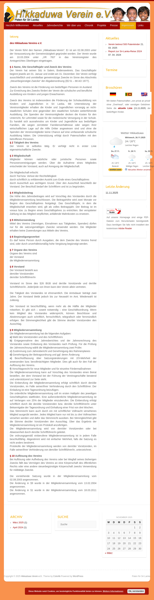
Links (141, 25)
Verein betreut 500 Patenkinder (124, 44)
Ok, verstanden (136, 591)
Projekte (101, 25)
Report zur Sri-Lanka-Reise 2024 (125, 51)
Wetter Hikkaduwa (132, 133)
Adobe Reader (125, 228)
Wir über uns (74, 25)
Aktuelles (38, 25)
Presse (114, 25)
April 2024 (18, 527)
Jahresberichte (55, 25)
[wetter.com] (115, 170)
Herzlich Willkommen (17, 25)
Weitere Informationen (113, 591)
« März (108, 553)
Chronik (89, 25)
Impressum (128, 25)
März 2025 (18, 522)
